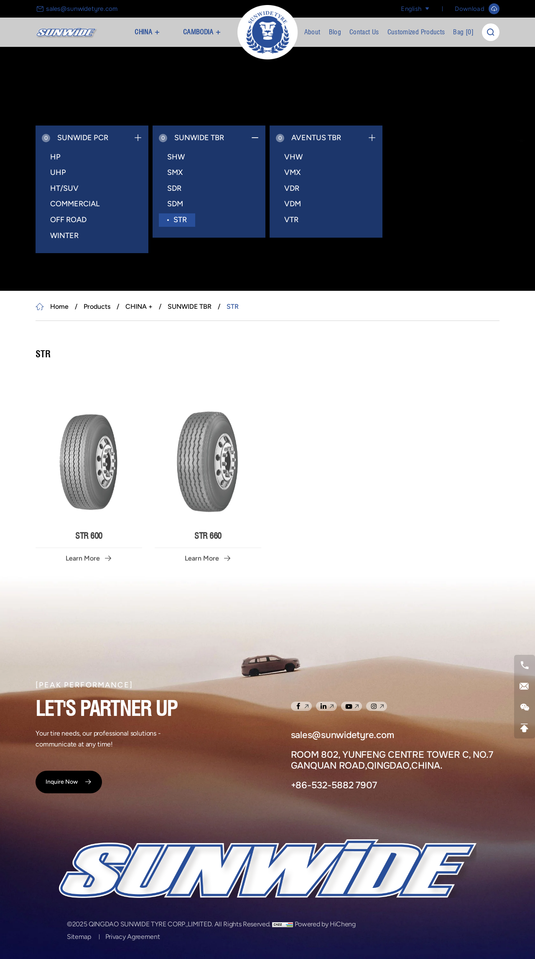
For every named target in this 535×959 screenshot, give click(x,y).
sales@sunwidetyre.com (81, 9)
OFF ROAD (68, 219)
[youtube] (351, 706)
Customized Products (416, 32)
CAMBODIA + (202, 32)
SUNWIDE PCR (75, 137)
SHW (176, 157)
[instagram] (376, 706)
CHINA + (147, 32)
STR (180, 219)
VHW (293, 157)
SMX (175, 172)
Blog (335, 32)
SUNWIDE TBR (191, 137)
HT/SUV (64, 188)
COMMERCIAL (74, 203)
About (312, 32)
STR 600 (88, 604)
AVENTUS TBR (308, 137)
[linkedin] (326, 706)
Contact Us (364, 32)
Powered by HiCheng (325, 924)
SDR (174, 188)
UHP (58, 172)
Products (97, 306)
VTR (291, 219)
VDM (292, 203)
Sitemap (79, 937)
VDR (291, 188)
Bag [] (463, 32)
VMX (292, 172)
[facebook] (301, 706)
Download (469, 9)
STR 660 (208, 604)
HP (55, 157)
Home (59, 306)
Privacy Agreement (132, 937)
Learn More (83, 627)
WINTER (64, 235)
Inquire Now (62, 781)
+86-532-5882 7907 (334, 785)
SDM (175, 203)
